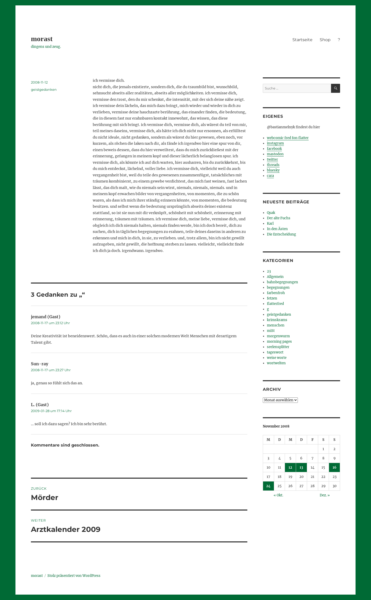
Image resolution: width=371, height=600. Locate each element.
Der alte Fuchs (278, 218)
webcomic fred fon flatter (288, 138)
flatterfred (275, 304)
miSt (271, 331)
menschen (275, 325)
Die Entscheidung (281, 234)
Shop (325, 39)
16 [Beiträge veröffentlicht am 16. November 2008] (334, 467)
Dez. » (325, 495)
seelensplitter (278, 347)
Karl (270, 223)
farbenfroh (276, 293)
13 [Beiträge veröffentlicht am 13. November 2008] (301, 467)
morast (42, 39)
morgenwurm (278, 336)
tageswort (275, 352)
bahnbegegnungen (282, 282)
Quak (271, 213)
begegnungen (278, 287)
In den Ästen (277, 229)
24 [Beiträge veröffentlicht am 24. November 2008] (268, 486)
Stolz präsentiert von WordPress (73, 576)
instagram (275, 143)
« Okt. (278, 495)
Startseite (302, 39)
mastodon (275, 154)
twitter (272, 159)
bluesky (273, 170)
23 (269, 271)
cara (270, 176)
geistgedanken (44, 89)
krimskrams (277, 320)
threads (273, 165)
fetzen (272, 298)
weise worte (276, 358)
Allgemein (275, 277)
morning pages (279, 341)
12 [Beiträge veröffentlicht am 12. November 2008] (290, 467)
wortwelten (276, 363)
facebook (274, 149)
